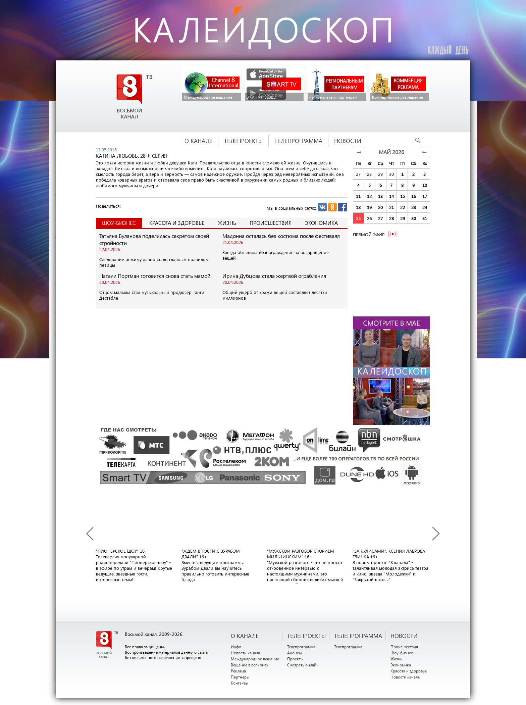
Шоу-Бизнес (119, 222)
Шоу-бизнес (401, 652)
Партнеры (240, 676)
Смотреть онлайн (303, 664)
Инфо (236, 646)
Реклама (238, 670)
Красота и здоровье (176, 222)
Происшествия (271, 222)
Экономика (321, 222)
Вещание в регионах (249, 664)
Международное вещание (255, 658)
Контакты (239, 683)
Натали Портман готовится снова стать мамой (154, 275)
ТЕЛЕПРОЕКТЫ (306, 635)
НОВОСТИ (404, 635)
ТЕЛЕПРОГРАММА (358, 635)
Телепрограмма (301, 646)
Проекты (295, 658)
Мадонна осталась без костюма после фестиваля (281, 235)
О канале (245, 635)
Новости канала (245, 652)
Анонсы (294, 652)
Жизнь (227, 222)
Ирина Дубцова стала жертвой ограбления (274, 275)
